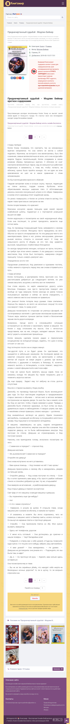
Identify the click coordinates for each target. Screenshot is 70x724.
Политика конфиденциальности (54, 705)
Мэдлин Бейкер (42, 49)
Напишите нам (23, 608)
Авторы (46, 707)
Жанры (46, 710)
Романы (21, 23)
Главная (9, 23)
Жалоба (35, 598)
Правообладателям (50, 702)
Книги (15, 23)
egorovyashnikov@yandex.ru (27, 702)
